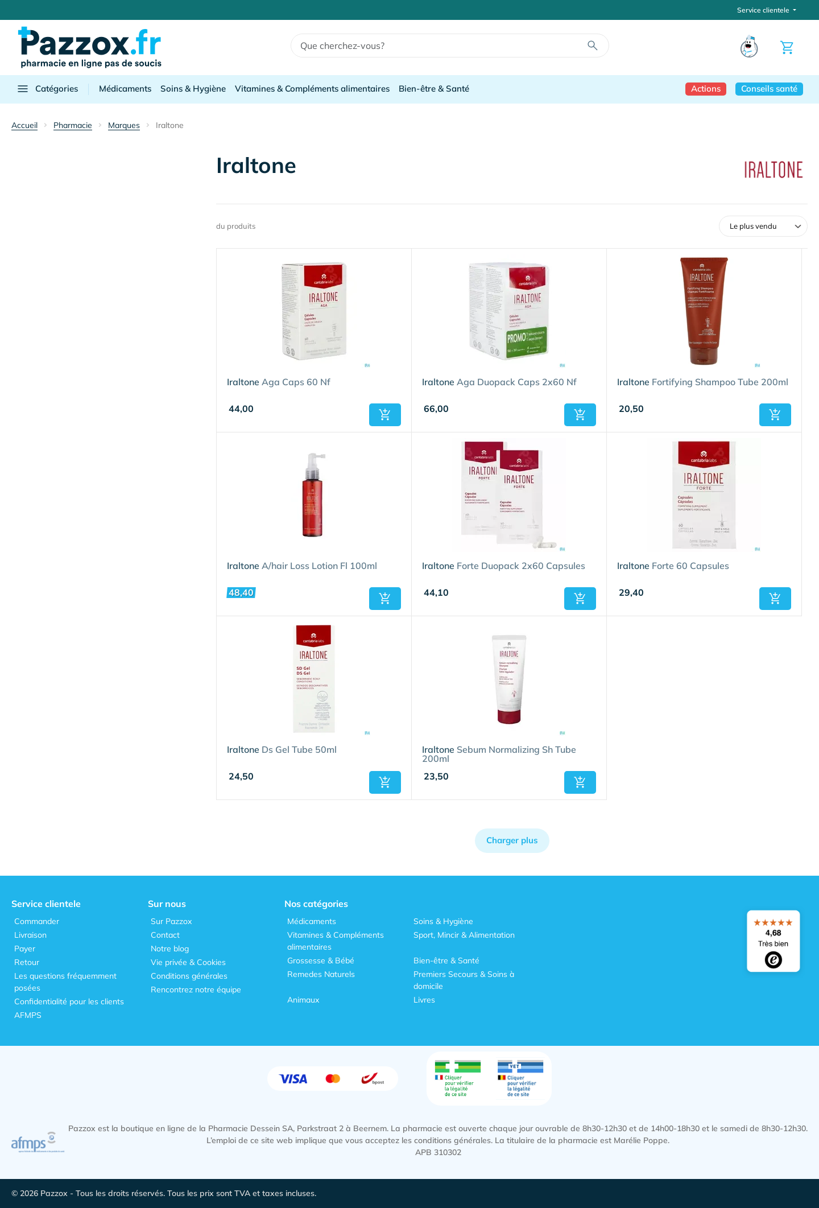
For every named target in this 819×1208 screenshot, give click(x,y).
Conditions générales (189, 976)
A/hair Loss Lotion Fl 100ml (302, 566)
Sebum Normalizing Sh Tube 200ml (499, 754)
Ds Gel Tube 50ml (282, 750)
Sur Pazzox (171, 921)
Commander (36, 921)
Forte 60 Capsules (673, 566)
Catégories (47, 89)
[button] (385, 414)
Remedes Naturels (321, 974)
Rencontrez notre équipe (196, 989)
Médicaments (125, 88)
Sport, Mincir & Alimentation (464, 935)
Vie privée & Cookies (188, 962)
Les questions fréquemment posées (65, 982)
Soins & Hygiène (193, 88)
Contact (165, 935)
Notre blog (170, 948)
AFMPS (28, 1015)
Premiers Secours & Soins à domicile (463, 980)
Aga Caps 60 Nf (278, 382)
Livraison (30, 935)
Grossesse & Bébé (320, 960)
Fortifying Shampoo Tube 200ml (702, 382)
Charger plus (512, 840)
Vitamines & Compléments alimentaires (312, 88)
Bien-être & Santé (434, 88)
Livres (424, 1000)
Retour (26, 962)
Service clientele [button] (764, 10)
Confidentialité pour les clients (69, 1001)
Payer (24, 948)
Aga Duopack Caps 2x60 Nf (499, 382)
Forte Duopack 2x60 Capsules (503, 566)
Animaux (303, 1000)
